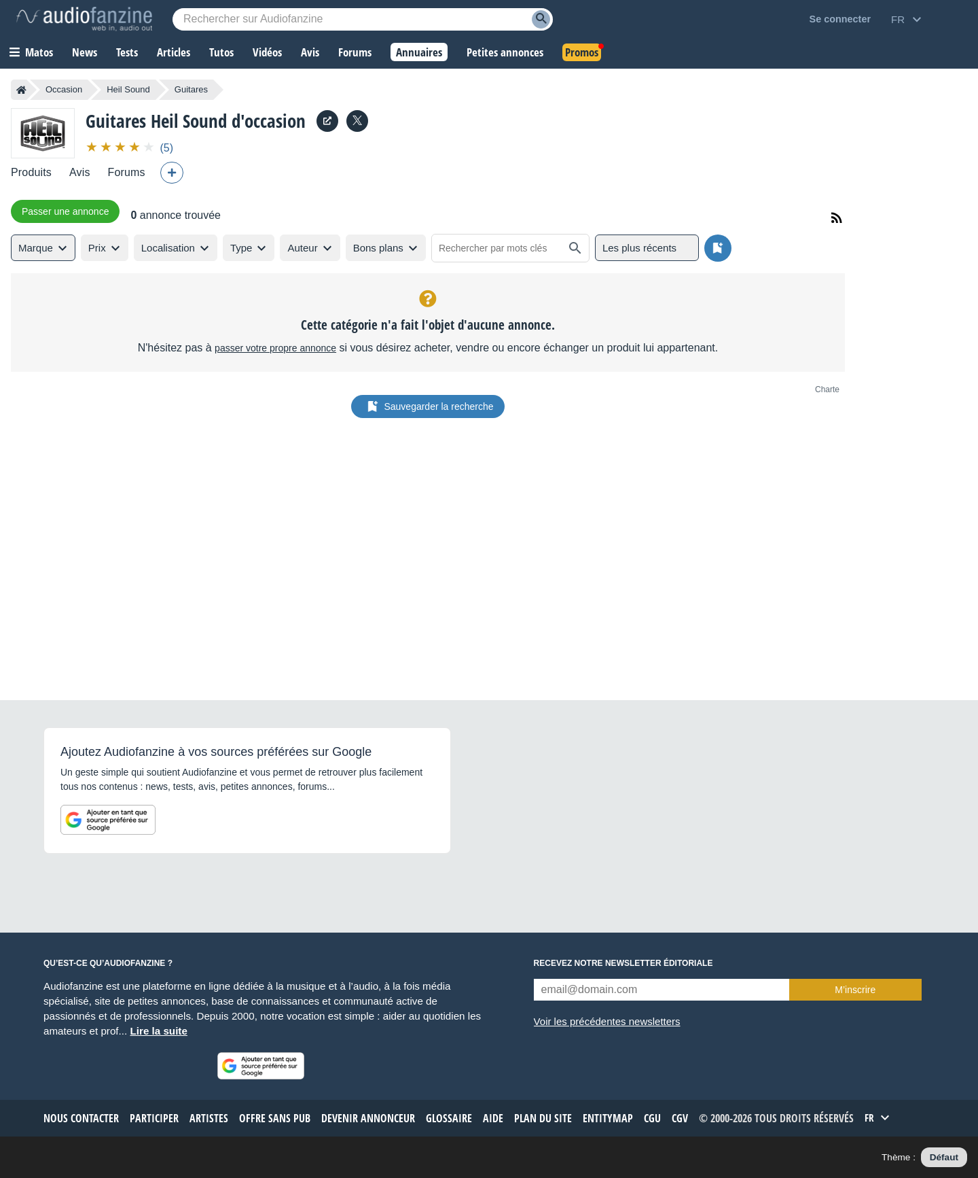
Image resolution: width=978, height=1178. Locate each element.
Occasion (64, 89)
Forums (126, 172)
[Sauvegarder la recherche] (717, 248)
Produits (31, 172)
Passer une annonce (65, 211)
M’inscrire (855, 989)
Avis (79, 172)
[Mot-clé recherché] (363, 19)
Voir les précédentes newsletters (607, 1021)
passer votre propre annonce (275, 348)
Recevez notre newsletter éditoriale (623, 963)
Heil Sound (128, 89)
